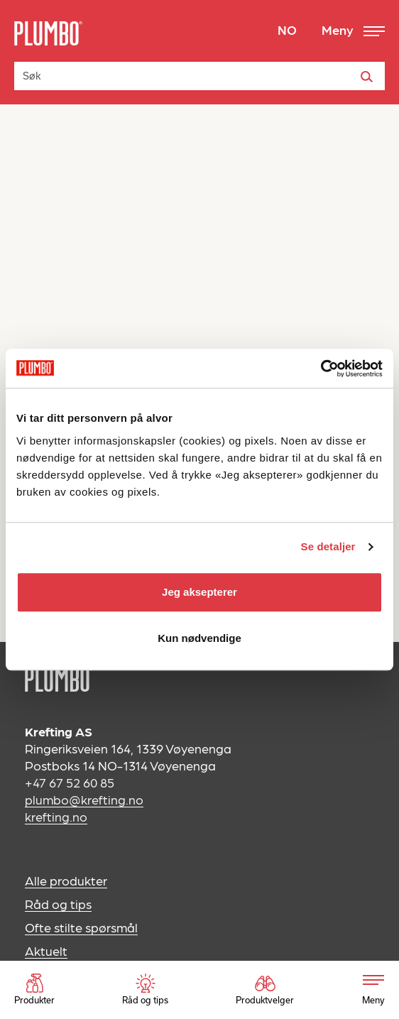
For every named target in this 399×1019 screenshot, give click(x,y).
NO (287, 29)
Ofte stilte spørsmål (81, 927)
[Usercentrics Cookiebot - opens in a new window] (320, 368)
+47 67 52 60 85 (69, 782)
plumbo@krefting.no (84, 799)
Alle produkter (66, 880)
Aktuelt (46, 950)
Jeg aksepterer (199, 592)
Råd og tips (58, 903)
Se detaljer (328, 546)
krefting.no (56, 816)
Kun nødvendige (199, 638)
